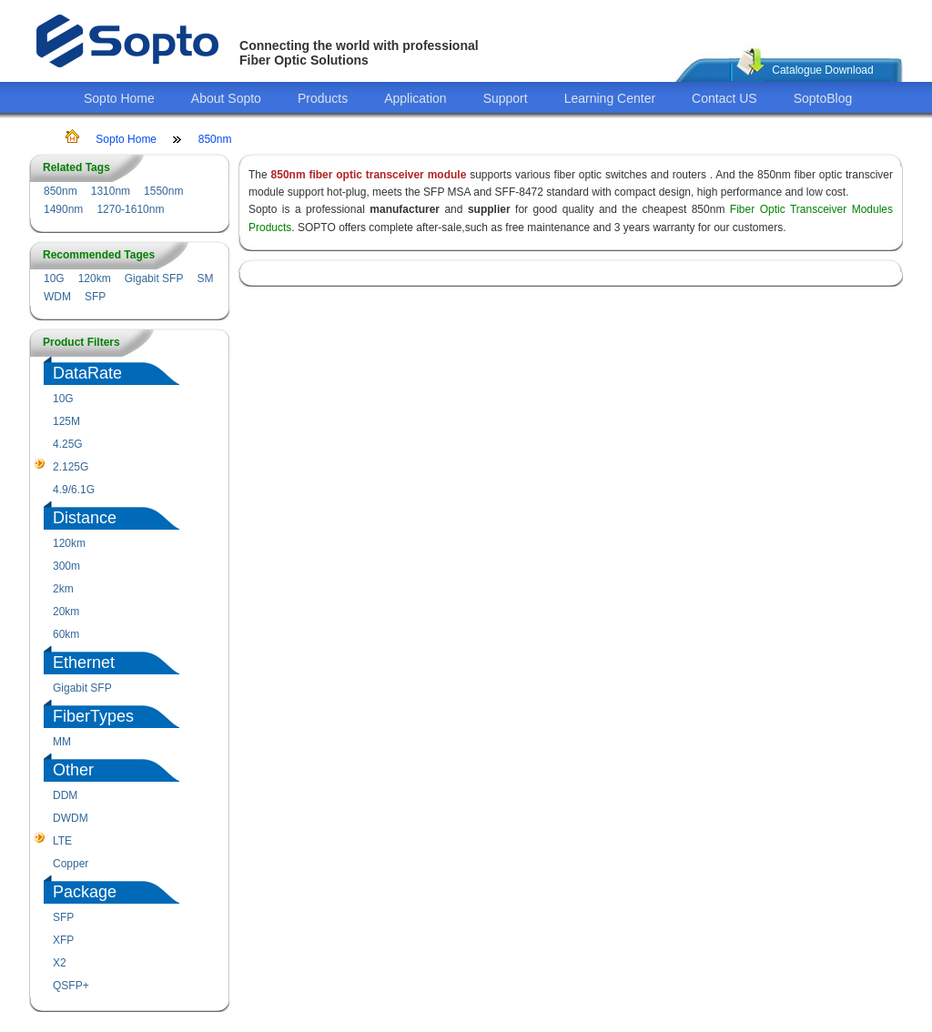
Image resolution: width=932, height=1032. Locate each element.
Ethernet (84, 662)
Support (505, 98)
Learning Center (609, 98)
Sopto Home (119, 98)
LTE (62, 841)
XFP (63, 940)
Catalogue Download (822, 70)
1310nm (110, 191)
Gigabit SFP (154, 278)
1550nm (163, 191)
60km (66, 634)
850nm (215, 139)
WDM (57, 296)
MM (62, 741)
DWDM (70, 818)
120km (94, 278)
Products (323, 98)
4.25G (68, 444)
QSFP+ (71, 985)
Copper (70, 863)
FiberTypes (93, 716)
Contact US (724, 98)
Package (84, 892)
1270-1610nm (130, 209)
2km (63, 588)
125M (66, 421)
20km (66, 611)
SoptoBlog (823, 98)
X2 (59, 962)
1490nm (63, 209)
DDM (65, 795)
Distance (84, 518)
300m (66, 566)
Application (415, 98)
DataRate (87, 373)
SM (205, 278)
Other (73, 770)
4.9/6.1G (74, 489)
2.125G (70, 466)
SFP (95, 296)
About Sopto (226, 98)
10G (54, 278)
